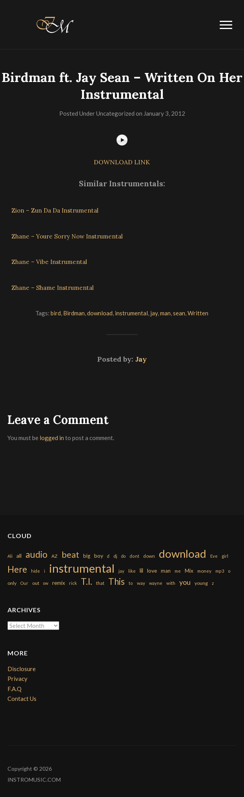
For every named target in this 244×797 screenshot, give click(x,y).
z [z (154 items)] (213, 583)
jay (154, 313)
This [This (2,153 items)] (116, 581)
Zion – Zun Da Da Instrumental (54, 210)
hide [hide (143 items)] (35, 570)
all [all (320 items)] (19, 555)
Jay (141, 359)
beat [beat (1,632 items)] (70, 555)
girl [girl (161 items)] (225, 556)
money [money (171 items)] (204, 570)
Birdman (74, 313)
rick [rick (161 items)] (73, 583)
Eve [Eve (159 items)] (214, 556)
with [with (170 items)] (170, 583)
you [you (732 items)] (185, 582)
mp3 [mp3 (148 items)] (219, 570)
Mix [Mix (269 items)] (189, 571)
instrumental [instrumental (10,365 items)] (82, 568)
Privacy (17, 678)
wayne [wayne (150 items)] (155, 583)
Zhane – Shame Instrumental (52, 287)
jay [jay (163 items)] (121, 570)
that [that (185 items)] (100, 583)
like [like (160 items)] (132, 570)
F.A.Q (14, 688)
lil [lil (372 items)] (141, 570)
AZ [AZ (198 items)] (54, 556)
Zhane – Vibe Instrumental (49, 262)
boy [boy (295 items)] (98, 555)
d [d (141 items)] (108, 556)
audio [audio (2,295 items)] (36, 554)
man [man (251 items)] (166, 571)
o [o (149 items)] (229, 570)
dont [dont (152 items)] (134, 556)
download (100, 313)
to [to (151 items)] (131, 583)
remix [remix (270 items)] (58, 583)
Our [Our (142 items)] (24, 583)
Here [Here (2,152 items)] (17, 569)
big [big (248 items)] (86, 556)
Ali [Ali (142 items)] (10, 556)
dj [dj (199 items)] (115, 556)
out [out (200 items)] (35, 583)
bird (56, 313)
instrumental (131, 313)
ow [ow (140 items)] (45, 583)
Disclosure (21, 668)
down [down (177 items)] (149, 556)
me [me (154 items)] (178, 570)
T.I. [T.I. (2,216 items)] (86, 581)
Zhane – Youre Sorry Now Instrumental (67, 236)
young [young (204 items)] (201, 583)
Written (198, 313)
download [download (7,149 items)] (182, 553)
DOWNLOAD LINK (122, 162)
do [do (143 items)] (123, 556)
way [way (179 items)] (141, 583)
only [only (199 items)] (11, 583)
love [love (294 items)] (152, 570)
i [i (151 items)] (44, 570)
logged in (52, 437)
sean (179, 313)
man (165, 313)
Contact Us (21, 698)
